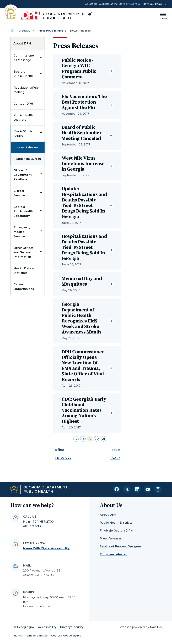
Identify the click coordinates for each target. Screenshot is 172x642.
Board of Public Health (23, 74)
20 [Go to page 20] (97, 439)
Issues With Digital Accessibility (46, 548)
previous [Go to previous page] (63, 457)
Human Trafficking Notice (31, 635)
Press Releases (111, 538)
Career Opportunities (24, 287)
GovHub (156, 627)
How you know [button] (152, 4)
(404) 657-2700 (42, 521)
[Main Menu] (163, 16)
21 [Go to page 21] (103, 439)
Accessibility (47, 627)
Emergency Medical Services (22, 232)
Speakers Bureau (28, 158)
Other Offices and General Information (24, 252)
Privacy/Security (71, 627)
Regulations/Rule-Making (27, 90)
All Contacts (32, 526)
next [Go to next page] (115, 457)
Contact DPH (23, 103)
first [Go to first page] (59, 450)
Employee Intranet (113, 554)
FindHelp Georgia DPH (116, 530)
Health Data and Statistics (25, 271)
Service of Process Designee (121, 546)
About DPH (26, 30)
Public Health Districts (23, 117)
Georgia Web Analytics (66, 635)
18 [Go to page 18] (83, 439)
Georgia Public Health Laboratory (23, 211)
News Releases (27, 147)
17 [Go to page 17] (76, 439)
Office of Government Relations (23, 175)
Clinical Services (20, 193)
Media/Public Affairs (52, 30)
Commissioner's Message (24, 58)
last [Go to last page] (115, 450)
